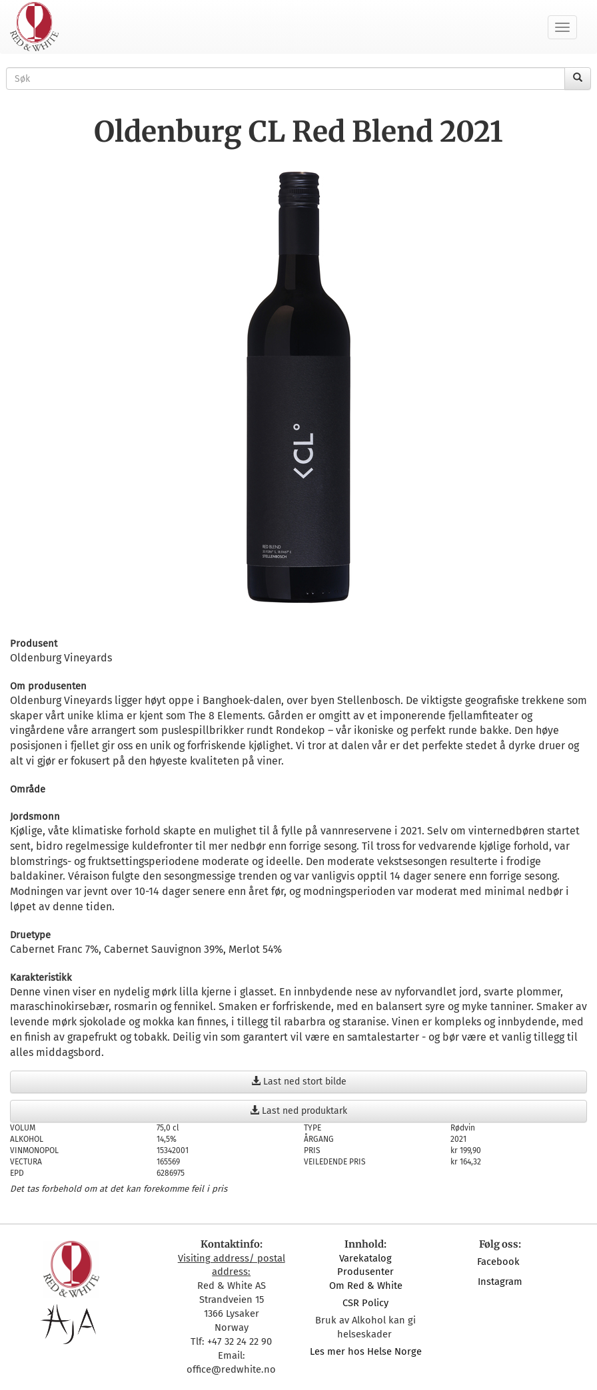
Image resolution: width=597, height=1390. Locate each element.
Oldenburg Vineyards (61, 657)
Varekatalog (365, 1258)
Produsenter (365, 1272)
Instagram (500, 1282)
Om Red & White (365, 1286)
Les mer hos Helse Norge (366, 1351)
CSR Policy (365, 1303)
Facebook (499, 1262)
